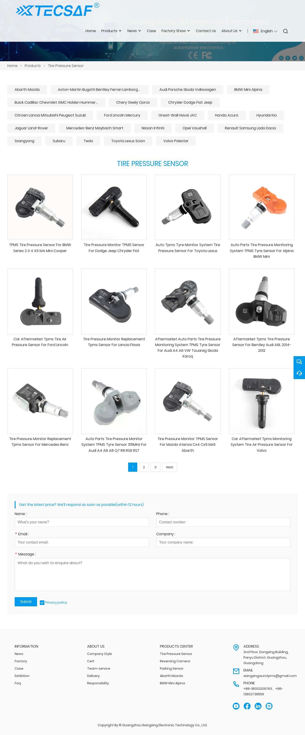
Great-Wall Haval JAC (178, 115)
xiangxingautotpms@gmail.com (270, 676)
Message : (25, 554)
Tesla (88, 141)
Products (33, 65)
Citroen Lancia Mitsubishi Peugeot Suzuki (50, 115)
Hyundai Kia (266, 115)
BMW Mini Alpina (248, 89)
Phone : (162, 514)
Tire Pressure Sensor (66, 65)
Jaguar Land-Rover (31, 128)
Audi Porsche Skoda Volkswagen (187, 89)
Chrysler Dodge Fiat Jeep (190, 102)
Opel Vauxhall (195, 128)
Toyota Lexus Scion (128, 141)
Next (169, 467)
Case (19, 668)
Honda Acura (226, 115)
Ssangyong (24, 141)
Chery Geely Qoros (133, 102)
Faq (18, 683)
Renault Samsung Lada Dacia (250, 128)
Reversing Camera (175, 661)
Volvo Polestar (176, 141)
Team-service (98, 668)
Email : (22, 534)
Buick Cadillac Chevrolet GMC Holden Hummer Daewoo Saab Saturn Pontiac (60, 102)
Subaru (59, 141)
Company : (165, 534)
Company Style (99, 654)
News (19, 654)
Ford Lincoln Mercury (122, 115)
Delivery (93, 676)
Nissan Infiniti (153, 128)
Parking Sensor (172, 668)
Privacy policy (56, 602)
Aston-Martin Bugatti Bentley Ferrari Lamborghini (101, 89)
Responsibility (98, 683)
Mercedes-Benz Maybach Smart (94, 128)
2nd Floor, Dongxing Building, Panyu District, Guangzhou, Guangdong (266, 657)
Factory (21, 661)
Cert (90, 661)
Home (12, 65)
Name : (21, 514)
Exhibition (22, 676)
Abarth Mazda (27, 89)
